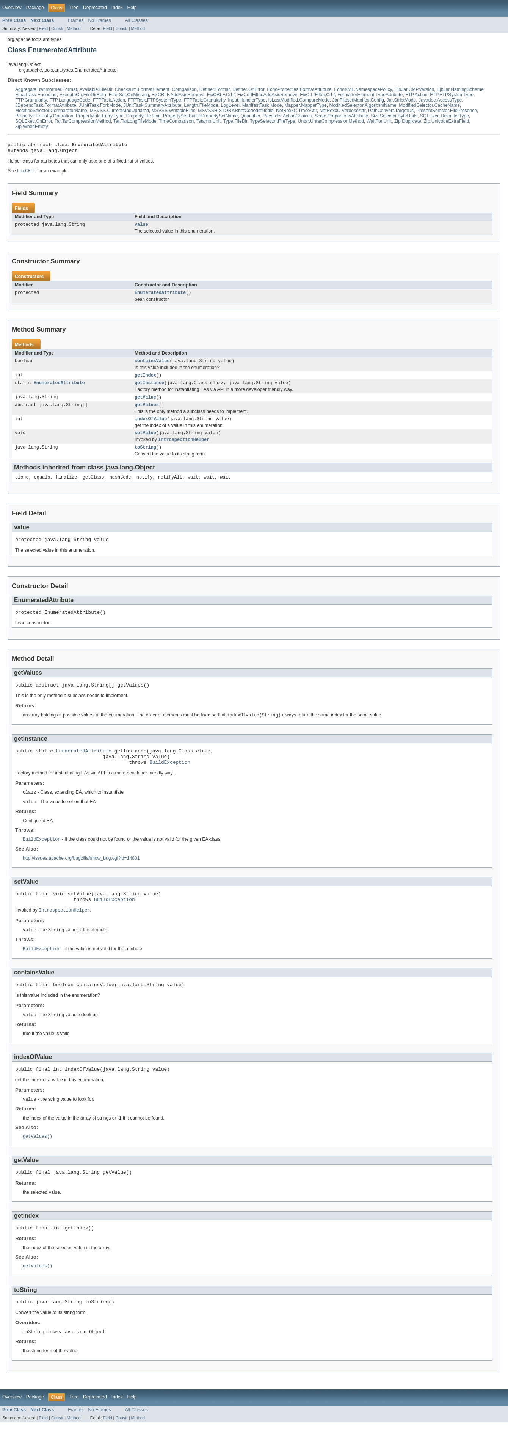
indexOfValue (151, 427)
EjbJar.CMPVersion (414, 89)
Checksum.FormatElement (142, 89)
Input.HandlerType (246, 100)
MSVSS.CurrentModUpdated (119, 110)
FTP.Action (416, 94)
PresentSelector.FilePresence (446, 110)
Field (43, 28)
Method (73, 28)
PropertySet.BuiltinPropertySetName (200, 116)
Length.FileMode (201, 105)
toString (145, 457)
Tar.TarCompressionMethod (83, 121)
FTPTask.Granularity (205, 100)
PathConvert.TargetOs (391, 110)
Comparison (184, 89)
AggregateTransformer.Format (46, 89)
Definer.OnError (248, 89)
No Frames (99, 20)
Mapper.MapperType (305, 105)
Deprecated (95, 7)
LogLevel (230, 105)
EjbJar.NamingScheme (460, 89)
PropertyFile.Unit (143, 116)
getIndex (145, 380)
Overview (12, 7)
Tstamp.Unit (208, 121)
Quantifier (250, 116)
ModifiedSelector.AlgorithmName (362, 105)
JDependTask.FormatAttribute (45, 105)
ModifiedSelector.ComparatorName (51, 110)
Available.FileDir (95, 89)
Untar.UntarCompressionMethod (331, 121)
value (141, 228)
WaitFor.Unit (379, 121)
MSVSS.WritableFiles (173, 110)
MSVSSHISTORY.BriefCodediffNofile (235, 110)
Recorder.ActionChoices (287, 116)
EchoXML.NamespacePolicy (363, 89)
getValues (147, 412)
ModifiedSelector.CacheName (429, 105)
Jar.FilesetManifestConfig (358, 100)
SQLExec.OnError (33, 121)
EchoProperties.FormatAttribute (299, 89)
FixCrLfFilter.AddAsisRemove (267, 94)
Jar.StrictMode (401, 100)
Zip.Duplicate (407, 121)
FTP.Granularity (31, 100)
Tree (73, 7)
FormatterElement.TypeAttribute (370, 94)
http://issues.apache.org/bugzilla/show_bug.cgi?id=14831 (81, 877)
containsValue (152, 366)
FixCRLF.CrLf (221, 94)
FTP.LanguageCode (69, 100)
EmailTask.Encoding (35, 94)
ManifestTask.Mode (262, 105)
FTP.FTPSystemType (452, 94)
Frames (75, 20)
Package (35, 7)
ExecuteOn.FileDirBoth (82, 94)
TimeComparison (176, 121)
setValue (145, 441)
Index (117, 7)
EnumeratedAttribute (160, 297)
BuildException (169, 779)
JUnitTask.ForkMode (100, 105)
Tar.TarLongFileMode (135, 121)
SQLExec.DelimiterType (444, 116)
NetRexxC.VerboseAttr (342, 110)
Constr (57, 28)
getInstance (149, 389)
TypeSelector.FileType (272, 121)
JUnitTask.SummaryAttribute (152, 105)
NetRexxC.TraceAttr (296, 110)
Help (132, 7)
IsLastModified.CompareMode (298, 100)
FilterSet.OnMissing (129, 94)
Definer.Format (214, 89)
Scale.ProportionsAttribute (341, 116)
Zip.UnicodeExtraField (446, 121)
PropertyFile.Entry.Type (100, 116)
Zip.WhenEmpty (31, 126)
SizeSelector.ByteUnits (394, 116)
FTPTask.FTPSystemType (154, 100)
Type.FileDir (235, 121)
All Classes (136, 20)
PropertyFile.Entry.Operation (44, 116)
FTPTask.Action (109, 100)
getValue (145, 403)
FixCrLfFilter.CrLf (317, 94)
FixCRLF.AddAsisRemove (177, 94)
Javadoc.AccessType (440, 100)
